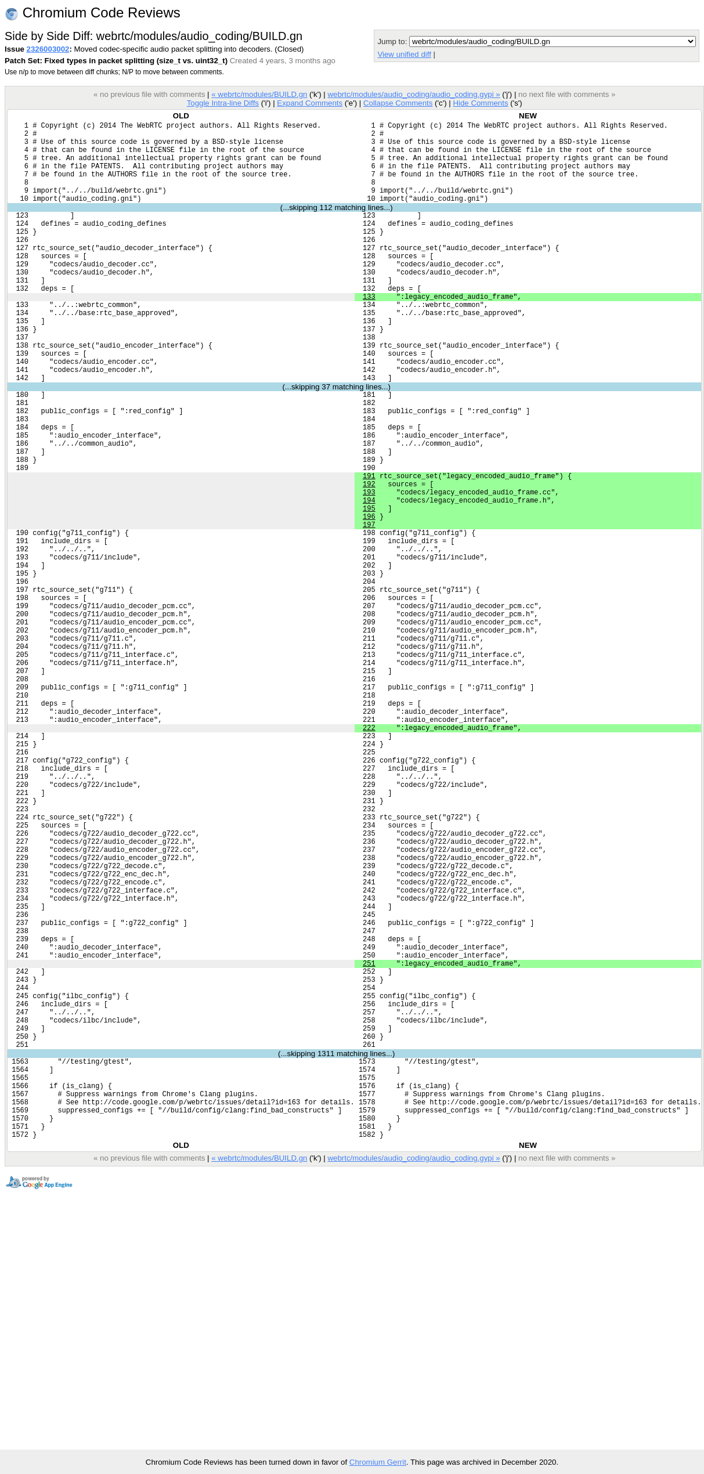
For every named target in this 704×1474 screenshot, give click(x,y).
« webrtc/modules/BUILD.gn (259, 94)
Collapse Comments (397, 103)
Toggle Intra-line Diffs (223, 103)
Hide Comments (480, 103)
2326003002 (48, 49)
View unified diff (404, 54)
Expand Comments (309, 103)
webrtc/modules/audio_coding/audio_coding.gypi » (413, 94)
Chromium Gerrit (377, 1462)
